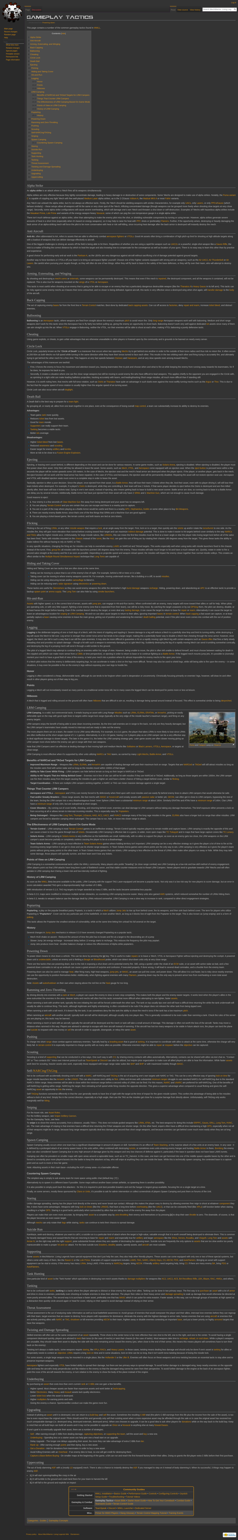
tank (65, 995)
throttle (193, 1214)
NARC (89, 1076)
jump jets (97, 603)
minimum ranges (159, 1079)
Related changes (13, 48)
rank (44, 415)
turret (99, 538)
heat (71, 972)
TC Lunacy (228, 832)
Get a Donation (37, 1448)
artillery (56, 449)
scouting (58, 445)
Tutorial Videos (133, 1497)
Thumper (78, 815)
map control (140, 406)
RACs (103, 1349)
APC (127, 509)
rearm (192, 610)
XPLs (199, 1207)
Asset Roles (54, 1112)
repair (184, 610)
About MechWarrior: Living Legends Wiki (53, 1534)
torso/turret (208, 528)
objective (188, 1045)
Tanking (33, 429)
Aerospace (103, 282)
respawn (169, 1045)
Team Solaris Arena (93, 843)
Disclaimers (74, 1534)
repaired (162, 278)
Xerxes (181, 1238)
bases (56, 305)
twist (79, 1338)
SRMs (137, 493)
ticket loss (41, 1395)
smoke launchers (106, 591)
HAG (94, 815)
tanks (81, 1222)
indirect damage (135, 531)
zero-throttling (121, 1214)
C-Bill (142, 1415)
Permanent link (12, 57)
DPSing (194, 607)
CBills (80, 654)
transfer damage (215, 290)
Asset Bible (120, 1500)
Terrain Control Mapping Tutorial (151, 1513)
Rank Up (34, 1445)
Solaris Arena (169, 465)
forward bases (161, 1425)
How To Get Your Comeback (161, 1500)
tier (142, 1441)
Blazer (206, 1279)
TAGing (52, 1071)
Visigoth (203, 1238)
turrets (132, 1148)
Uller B (126, 1357)
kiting (46, 1100)
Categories (33, 1520)
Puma (192, 745)
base (46, 617)
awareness (44, 445)
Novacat (100, 213)
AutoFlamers (189, 1260)
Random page (9, 35)
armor (232, 1291)
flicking (175, 779)
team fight (73, 401)
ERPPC (197, 1123)
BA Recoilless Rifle (188, 1279)
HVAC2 (117, 815)
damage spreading (174, 1294)
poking (30, 917)
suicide (34, 1030)
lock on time (221, 1076)
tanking (141, 1042)
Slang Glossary (127, 1513)
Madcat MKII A (150, 198)
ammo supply (55, 591)
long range (158, 320)
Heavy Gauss (199, 286)
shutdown (75, 1319)
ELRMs (140, 712)
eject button (200, 468)
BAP (133, 1064)
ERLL (212, 1123)
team (41, 422)
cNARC (178, 1082)
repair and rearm (191, 305)
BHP (141, 1064)
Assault (68, 1392)
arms (64, 278)
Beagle (87, 959)
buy (145, 1434)
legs (64, 1222)
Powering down (48, 23)
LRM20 (74, 1079)
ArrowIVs (161, 712)
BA (213, 1263)
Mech (124, 468)
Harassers (132, 358)
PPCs (214, 203)
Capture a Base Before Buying (44, 1455)
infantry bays (156, 1260)
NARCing (39, 1071)
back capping (192, 614)
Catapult (202, 745)
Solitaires (131, 746)
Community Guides (134, 1489)
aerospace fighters (115, 236)
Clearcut (217, 745)
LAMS (116, 546)
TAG (109, 754)
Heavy (57, 1392)
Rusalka (190, 1238)
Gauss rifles (207, 639)
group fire (56, 549)
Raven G (69, 1260)
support (68, 1241)
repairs (134, 956)
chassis (79, 538)
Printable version (12, 54)
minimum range (140, 800)
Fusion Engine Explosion (68, 453)
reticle (180, 528)
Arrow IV (31, 1241)
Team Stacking (161, 1145)
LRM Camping (77, 614)
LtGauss (87, 815)
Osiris (100, 382)
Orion (114, 1425)
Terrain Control (89, 305)
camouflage (78, 580)
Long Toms (99, 556)
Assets (30, 603)
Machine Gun (153, 493)
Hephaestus (136, 509)
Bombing (219, 1148)
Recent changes (10, 32)
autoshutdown (49, 983)
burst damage (133, 588)
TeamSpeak (91, 1060)
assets (174, 998)
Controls (153, 1493)
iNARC (167, 1082)
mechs (39, 1222)
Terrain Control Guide (123, 1504)
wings (82, 282)
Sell (32, 1434)
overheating (142, 1207)
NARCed (188, 764)
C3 (114, 1057)
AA (207, 324)
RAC (212, 1279)
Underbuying (36, 1437)
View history (195, 10)
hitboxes (97, 700)
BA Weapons (182, 509)
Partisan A (82, 255)
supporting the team (115, 1434)
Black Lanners (145, 746)
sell (69, 1030)
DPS (209, 1126)
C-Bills (91, 1384)
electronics (84, 583)
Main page (8, 29)
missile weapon (77, 528)
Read (173, 10)
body (231, 290)
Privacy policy (31, 1534)
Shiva (174, 1238)
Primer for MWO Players (106, 1513)
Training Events (176, 1513)
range (49, 1042)
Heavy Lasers (117, 1349)
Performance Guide (137, 1493)
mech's (58, 278)
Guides (43, 1520)
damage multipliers (136, 1279)
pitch (127, 320)
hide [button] (63, 33)
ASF (54, 1467)
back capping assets (138, 305)
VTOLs (130, 236)
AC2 (100, 815)
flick (116, 1079)
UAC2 (106, 815)
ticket (41, 418)
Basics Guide (120, 1493)
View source (182, 10)
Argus (208, 382)
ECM (176, 964)
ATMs (148, 1123)
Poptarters (124, 811)
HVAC (229, 1123)
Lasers (200, 203)
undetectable (45, 959)
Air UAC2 (203, 260)
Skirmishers (58, 588)
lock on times (86, 1207)
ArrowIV (61, 1079)
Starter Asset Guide (136, 1500)
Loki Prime (51, 213)
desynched (226, 700)
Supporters (35, 426)
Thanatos (110, 382)
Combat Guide (183, 1500)
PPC (139, 221)
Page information (13, 60)
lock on (90, 1353)
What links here (12, 45)
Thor (216, 382)
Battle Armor (122, 483)
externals (74, 278)
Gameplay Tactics (104, 1500)
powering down (99, 583)
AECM (170, 1260)
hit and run (63, 1245)
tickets (81, 832)
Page (27, 10)
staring (86, 1349)
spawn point (40, 591)
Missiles (118, 712)
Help (6, 38)
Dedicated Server (143, 1508)
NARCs (100, 754)
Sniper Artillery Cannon (65, 1116)
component (224, 1203)
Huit (112, 538)
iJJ (71, 1467)
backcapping (119, 1388)
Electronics (42, 1392)
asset (133, 1030)
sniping (63, 614)
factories (173, 305)
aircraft (48, 1015)
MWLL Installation (103, 1493)
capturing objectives (93, 1434)
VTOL (92, 282)
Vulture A (134, 198)
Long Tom (71, 591)
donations (186, 1421)
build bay (94, 1415)
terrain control (172, 614)
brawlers (103, 1245)
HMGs (219, 1279)
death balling (149, 617)
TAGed (198, 764)
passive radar (148, 797)
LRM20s (108, 535)
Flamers (165, 221)
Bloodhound (99, 959)
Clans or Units (83, 1191)
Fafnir (168, 198)
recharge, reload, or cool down (194, 1338)
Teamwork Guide (103, 1504)
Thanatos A (185, 286)
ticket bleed (214, 305)
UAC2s (174, 244)
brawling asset (116, 1042)
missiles (165, 576)
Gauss (220, 203)
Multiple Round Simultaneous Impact (62, 556)
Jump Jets (121, 910)
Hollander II (110, 1357)
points (63, 1445)
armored (218, 1319)
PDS (176, 1260)
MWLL (97, 28)
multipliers (42, 1399)
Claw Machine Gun (71, 502)
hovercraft (114, 797)
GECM (171, 797)
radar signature (65, 583)
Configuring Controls (168, 1493)
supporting (51, 1057)
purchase (204, 1291)
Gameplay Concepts (58, 1520)
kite (60, 1089)
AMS (162, 894)
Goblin (146, 509)
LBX (200, 1279)
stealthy (111, 1245)
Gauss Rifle (221, 244)
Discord (103, 1060)
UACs (188, 203)
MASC (103, 797)
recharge (153, 588)
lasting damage (132, 610)
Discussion (36, 10)
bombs (68, 449)
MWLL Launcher (125, 1508)
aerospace (159, 1238)
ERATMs (150, 712)
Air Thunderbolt (216, 260)
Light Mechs (142, 754)
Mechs (125, 351)
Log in (233, 3)
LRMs (54, 528)
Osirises (119, 358)
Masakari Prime (37, 213)
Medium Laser (91, 198)
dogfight (69, 389)
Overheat (63, 1452)
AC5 (176, 1279)
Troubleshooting (116, 1497)
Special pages (11, 51)
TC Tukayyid (172, 832)
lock (100, 528)
